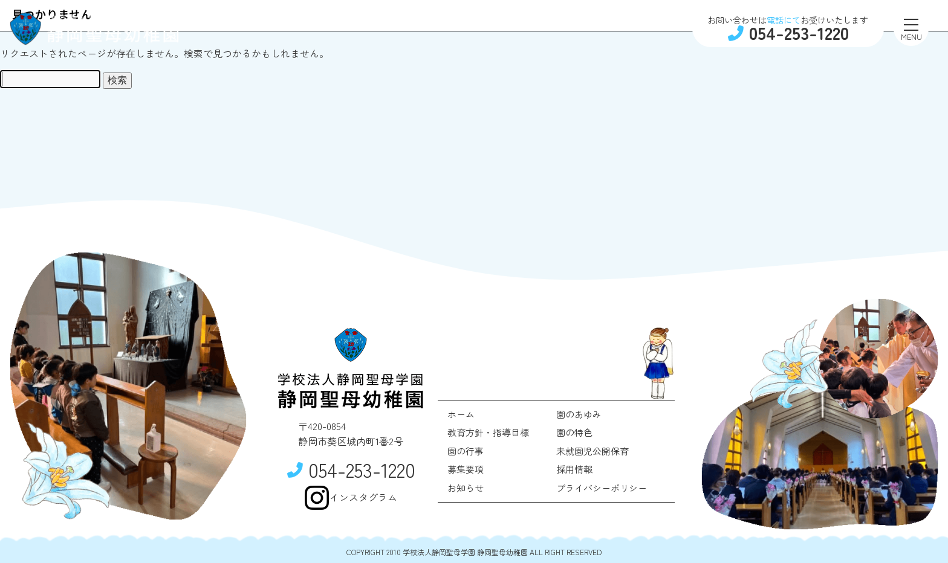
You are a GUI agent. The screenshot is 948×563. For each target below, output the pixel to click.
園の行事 (465, 451)
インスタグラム (350, 497)
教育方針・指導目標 (488, 432)
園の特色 (574, 432)
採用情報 (574, 469)
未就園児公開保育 (592, 451)
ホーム (461, 414)
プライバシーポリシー (601, 487)
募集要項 (465, 469)
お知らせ (465, 487)
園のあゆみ (579, 414)
